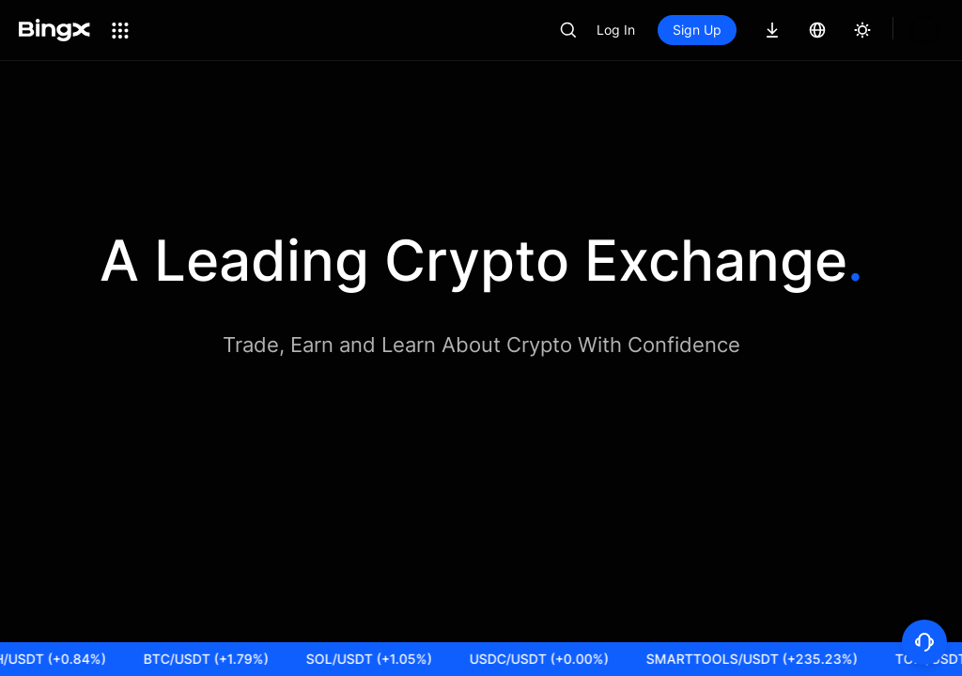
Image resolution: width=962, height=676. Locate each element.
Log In (679, 30)
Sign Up (761, 30)
